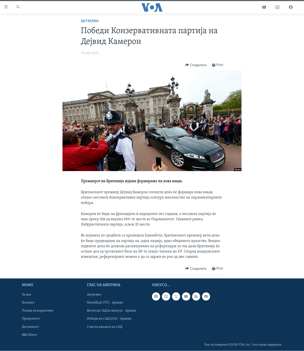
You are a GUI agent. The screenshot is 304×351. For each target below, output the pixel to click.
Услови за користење (37, 311)
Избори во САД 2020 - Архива (109, 319)
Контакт (28, 303)
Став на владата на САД (104, 327)
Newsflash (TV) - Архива (105, 303)
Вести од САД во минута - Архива (111, 311)
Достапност (30, 327)
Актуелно (90, 21)
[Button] (195, 65)
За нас (26, 295)
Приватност (31, 319)
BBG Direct (29, 335)
